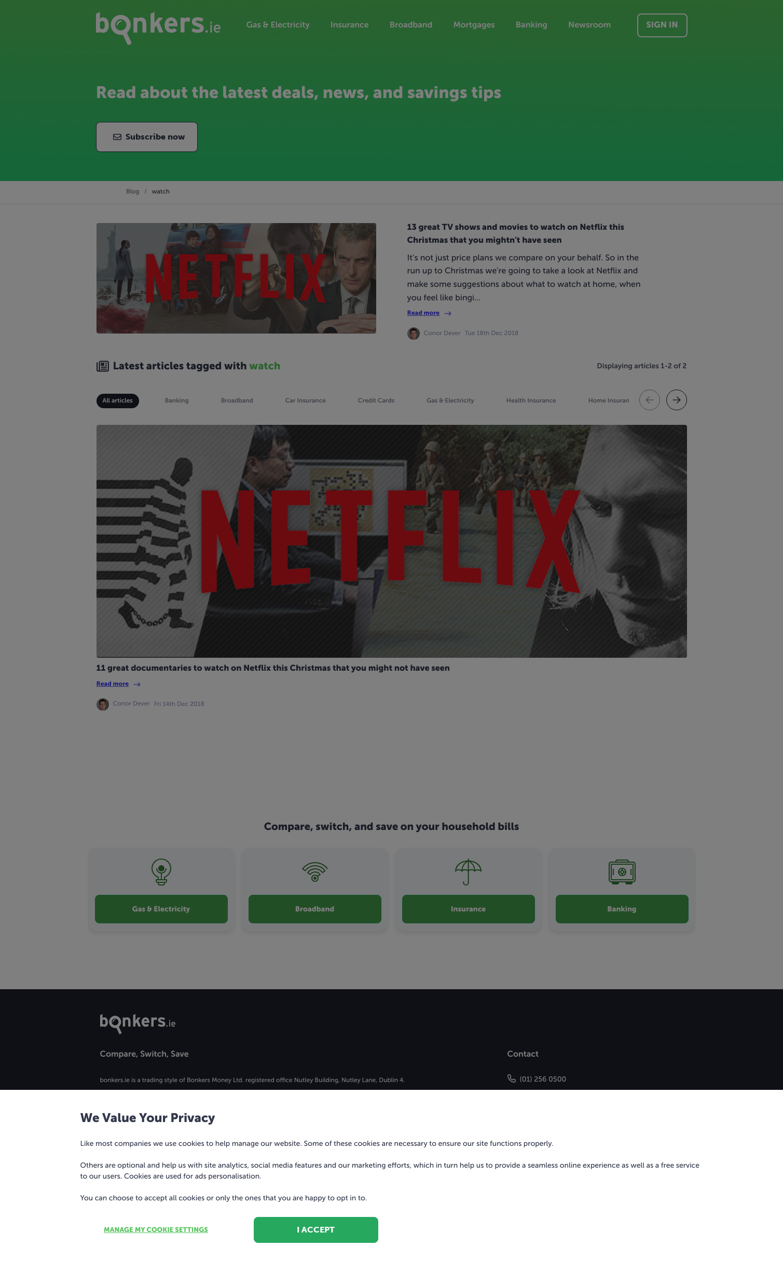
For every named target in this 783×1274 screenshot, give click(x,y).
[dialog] (391, 637)
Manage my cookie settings (156, 1230)
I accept (316, 1230)
